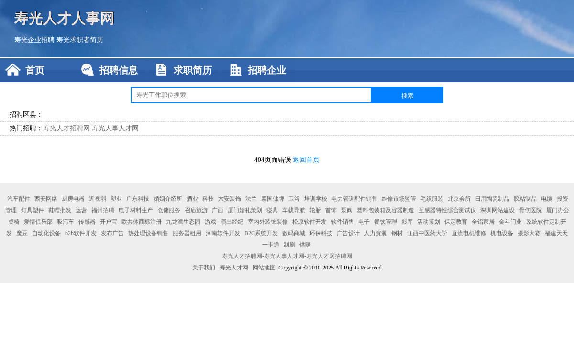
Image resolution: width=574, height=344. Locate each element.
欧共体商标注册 (141, 221)
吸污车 (65, 221)
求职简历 (193, 70)
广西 (217, 210)
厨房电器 (73, 198)
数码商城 (293, 233)
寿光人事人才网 (115, 128)
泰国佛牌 (272, 198)
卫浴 (294, 198)
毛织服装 (431, 198)
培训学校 (315, 198)
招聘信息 (118, 70)
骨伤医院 (530, 210)
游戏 (210, 221)
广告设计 (348, 233)
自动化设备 (46, 233)
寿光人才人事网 (64, 18)
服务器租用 (187, 233)
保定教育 (455, 221)
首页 (34, 70)
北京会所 (459, 198)
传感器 (87, 221)
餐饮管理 (385, 221)
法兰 (251, 198)
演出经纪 (232, 221)
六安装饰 (229, 198)
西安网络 (45, 198)
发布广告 (112, 233)
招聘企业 (267, 70)
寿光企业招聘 (34, 39)
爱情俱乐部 (38, 221)
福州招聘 (102, 210)
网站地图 (264, 267)
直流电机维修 (469, 233)
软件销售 (342, 221)
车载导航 (293, 210)
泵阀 (347, 210)
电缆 (546, 198)
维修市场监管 (399, 198)
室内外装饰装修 (268, 221)
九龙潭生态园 (183, 221)
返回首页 (306, 159)
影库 (407, 221)
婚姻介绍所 (168, 198)
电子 (364, 221)
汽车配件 (18, 198)
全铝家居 (483, 221)
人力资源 (375, 233)
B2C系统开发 (261, 233)
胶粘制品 (525, 198)
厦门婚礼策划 (245, 210)
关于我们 (203, 267)
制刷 (289, 244)
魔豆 (22, 233)
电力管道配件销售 (354, 198)
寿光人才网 (234, 267)
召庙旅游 (196, 210)
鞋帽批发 (59, 210)
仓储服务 (168, 210)
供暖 (305, 244)
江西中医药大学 (427, 233)
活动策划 (428, 221)
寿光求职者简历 (79, 39)
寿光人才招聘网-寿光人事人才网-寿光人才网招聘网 (287, 256)
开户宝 (108, 221)
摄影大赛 (529, 233)
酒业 (192, 198)
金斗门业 (510, 221)
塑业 (116, 198)
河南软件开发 (223, 233)
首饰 (331, 210)
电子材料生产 (136, 210)
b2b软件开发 (81, 233)
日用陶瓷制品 (492, 198)
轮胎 (315, 210)
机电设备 (501, 233)
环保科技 (320, 233)
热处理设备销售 (148, 233)
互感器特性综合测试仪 (447, 210)
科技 (208, 198)
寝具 (272, 210)
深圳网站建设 (497, 210)
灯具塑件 (32, 210)
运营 (81, 210)
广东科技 (137, 198)
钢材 (397, 233)
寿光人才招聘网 (66, 128)
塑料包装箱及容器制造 (385, 210)
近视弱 (97, 198)
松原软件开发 (309, 221)
